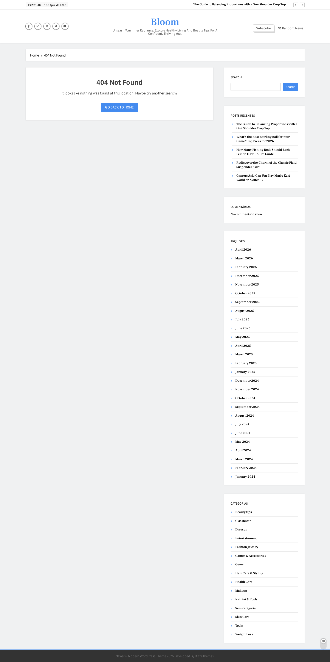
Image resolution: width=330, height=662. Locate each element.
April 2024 (243, 450)
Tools (239, 626)
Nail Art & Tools (246, 599)
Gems (239, 564)
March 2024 (244, 459)
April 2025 (243, 346)
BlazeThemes (204, 656)
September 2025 (247, 302)
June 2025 (242, 328)
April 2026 (243, 250)
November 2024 (247, 389)
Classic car (243, 521)
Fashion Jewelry (246, 547)
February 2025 (246, 363)
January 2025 (245, 372)
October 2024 (245, 398)
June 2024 (242, 433)
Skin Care (242, 617)
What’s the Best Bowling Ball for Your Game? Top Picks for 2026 (263, 139)
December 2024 (247, 381)
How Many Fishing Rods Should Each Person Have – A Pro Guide (263, 152)
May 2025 (242, 337)
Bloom (165, 22)
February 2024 (246, 468)
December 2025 (247, 276)
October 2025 (245, 293)
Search (236, 77)
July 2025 (242, 319)
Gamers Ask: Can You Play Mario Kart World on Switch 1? (263, 178)
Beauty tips (243, 512)
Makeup (241, 591)
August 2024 (244, 416)
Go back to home (119, 107)
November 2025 (247, 284)
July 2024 (242, 424)
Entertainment (246, 538)
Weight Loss (244, 634)
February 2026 (246, 267)
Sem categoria (245, 608)
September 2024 (247, 407)
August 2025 (244, 311)
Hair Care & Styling (249, 573)
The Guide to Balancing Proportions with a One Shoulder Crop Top (239, 4)
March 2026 (244, 258)
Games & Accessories (250, 556)
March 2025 (244, 354)
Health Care (244, 582)
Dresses (241, 529)
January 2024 (245, 477)
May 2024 (242, 442)
